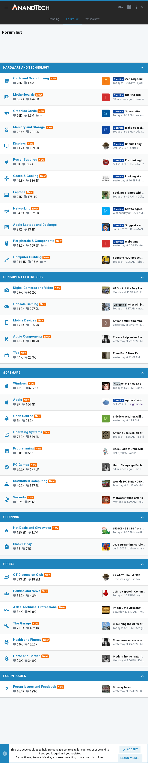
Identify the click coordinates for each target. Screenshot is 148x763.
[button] (6, 7)
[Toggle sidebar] (136, 7)
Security (19, 497)
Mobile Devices (24, 320)
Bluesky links (122, 687)
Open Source (23, 416)
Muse (143, 341)
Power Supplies (25, 159)
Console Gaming (25, 304)
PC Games (21, 465)
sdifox (134, 147)
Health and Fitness (27, 640)
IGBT (145, 357)
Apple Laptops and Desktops (35, 225)
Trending (53, 19)
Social (9, 564)
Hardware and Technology (26, 67)
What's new (92, 19)
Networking (21, 208)
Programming (23, 448)
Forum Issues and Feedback (34, 687)
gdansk (140, 131)
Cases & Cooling (25, 176)
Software (11, 373)
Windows (20, 383)
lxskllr (141, 436)
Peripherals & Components (33, 241)
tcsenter (139, 99)
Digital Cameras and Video (33, 288)
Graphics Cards (25, 111)
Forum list (72, 19)
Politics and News (26, 591)
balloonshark (136, 548)
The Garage (22, 623)
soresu (140, 115)
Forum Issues (14, 676)
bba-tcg (142, 261)
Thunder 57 (137, 164)
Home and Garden (27, 656)
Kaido (137, 469)
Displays (19, 143)
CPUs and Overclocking (31, 78)
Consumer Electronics (23, 277)
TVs (16, 353)
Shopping (11, 517)
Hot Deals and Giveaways (32, 528)
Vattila (132, 453)
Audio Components (27, 336)
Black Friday (22, 544)
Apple (17, 400)
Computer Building (27, 257)
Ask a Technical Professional (35, 607)
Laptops (19, 192)
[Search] (142, 7)
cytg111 (142, 595)
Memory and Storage (29, 127)
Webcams (125, 241)
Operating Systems (27, 432)
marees (142, 308)
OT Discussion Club (28, 575)
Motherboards (24, 95)
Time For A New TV (125, 353)
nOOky (140, 196)
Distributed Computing (30, 481)
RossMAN (136, 229)
